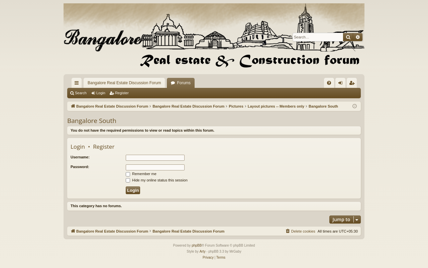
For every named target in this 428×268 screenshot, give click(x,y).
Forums (184, 83)
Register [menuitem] (353, 84)
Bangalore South (91, 120)
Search (81, 93)
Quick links (78, 84)
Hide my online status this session (157, 180)
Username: (80, 157)
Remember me (141, 174)
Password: (80, 167)
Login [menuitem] (341, 84)
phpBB (197, 245)
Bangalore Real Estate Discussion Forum (124, 83)
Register (122, 93)
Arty (203, 251)
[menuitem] (329, 83)
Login (100, 93)
